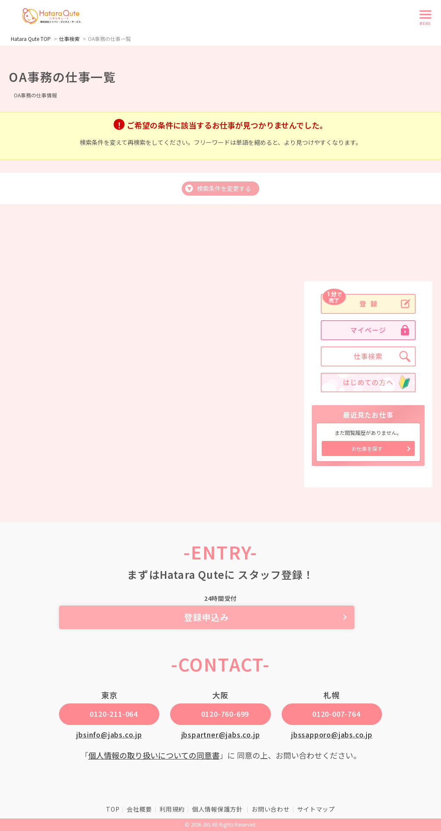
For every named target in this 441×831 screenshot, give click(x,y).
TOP (112, 809)
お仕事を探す (366, 448)
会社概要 (139, 809)
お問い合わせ (270, 809)
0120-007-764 (336, 714)
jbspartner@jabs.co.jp (220, 734)
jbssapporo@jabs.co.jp (332, 734)
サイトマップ (316, 809)
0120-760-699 (225, 714)
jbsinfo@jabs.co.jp (109, 734)
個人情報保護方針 (218, 809)
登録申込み (220, 617)
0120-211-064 (114, 714)
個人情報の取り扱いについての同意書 (154, 755)
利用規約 (172, 809)
